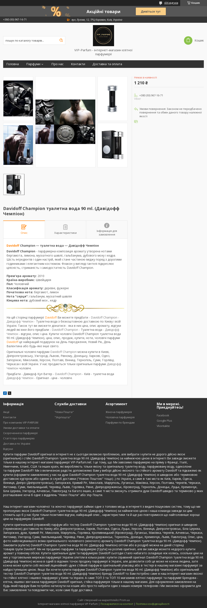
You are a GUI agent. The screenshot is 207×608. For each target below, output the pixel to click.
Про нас (57, 64)
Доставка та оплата (107, 64)
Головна (12, 64)
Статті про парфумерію (19, 438)
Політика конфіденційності (152, 604)
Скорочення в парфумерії (20, 433)
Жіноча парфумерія (119, 412)
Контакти (78, 64)
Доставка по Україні (16, 443)
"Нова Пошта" (64, 412)
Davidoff (13, 245)
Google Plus (164, 420)
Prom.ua (125, 600)
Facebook (163, 415)
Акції (6, 412)
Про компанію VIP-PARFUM (20, 422)
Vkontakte (163, 426)
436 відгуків (171, 3)
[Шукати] (61, 40)
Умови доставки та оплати (21, 428)
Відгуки (8, 449)
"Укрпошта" (62, 417)
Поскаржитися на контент (117, 604)
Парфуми (33, 64)
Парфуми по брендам (120, 422)
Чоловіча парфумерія (120, 417)
